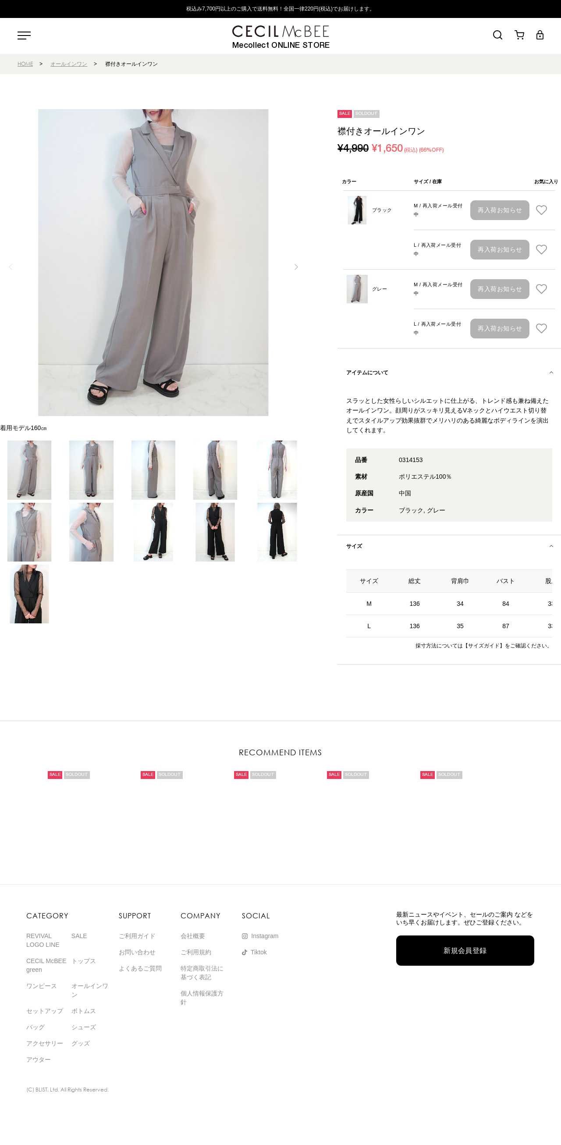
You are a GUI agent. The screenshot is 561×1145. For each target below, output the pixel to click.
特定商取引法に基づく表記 (202, 973)
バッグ (35, 1027)
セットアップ (44, 1010)
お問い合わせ (137, 952)
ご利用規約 (196, 952)
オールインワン (68, 64)
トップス (83, 960)
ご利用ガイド (137, 935)
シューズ (83, 1027)
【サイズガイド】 (484, 646)
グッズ (80, 1043)
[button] (296, 267)
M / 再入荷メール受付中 (438, 210)
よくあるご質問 (140, 968)
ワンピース (41, 985)
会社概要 (193, 935)
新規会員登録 (465, 950)
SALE (79, 935)
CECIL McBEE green (46, 965)
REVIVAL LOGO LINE (42, 940)
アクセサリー (44, 1043)
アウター (38, 1059)
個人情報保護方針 (202, 998)
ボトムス (83, 1010)
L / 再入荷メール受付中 (437, 249)
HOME (25, 64)
